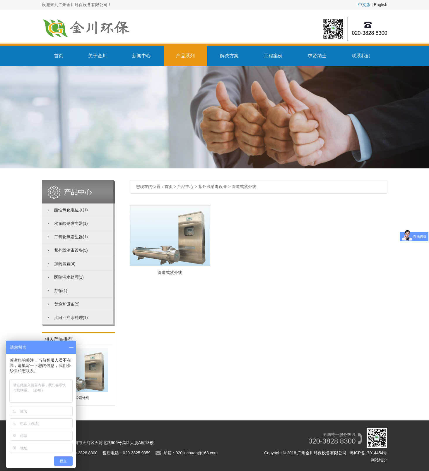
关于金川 (97, 55)
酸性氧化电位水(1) (71, 210)
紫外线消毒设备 (212, 186)
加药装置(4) (65, 263)
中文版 (364, 4)
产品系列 (185, 55)
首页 (58, 55)
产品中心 (185, 186)
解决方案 (229, 55)
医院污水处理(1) (69, 277)
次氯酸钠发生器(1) (71, 223)
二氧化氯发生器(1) (71, 236)
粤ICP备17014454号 (368, 453)
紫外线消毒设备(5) (71, 250)
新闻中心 (141, 55)
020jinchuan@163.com (197, 453)
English (380, 4)
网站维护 (379, 460)
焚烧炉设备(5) (67, 304)
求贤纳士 (317, 55)
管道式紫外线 (244, 186)
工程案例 (273, 55)
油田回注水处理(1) (71, 317)
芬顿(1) (60, 290)
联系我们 (361, 55)
